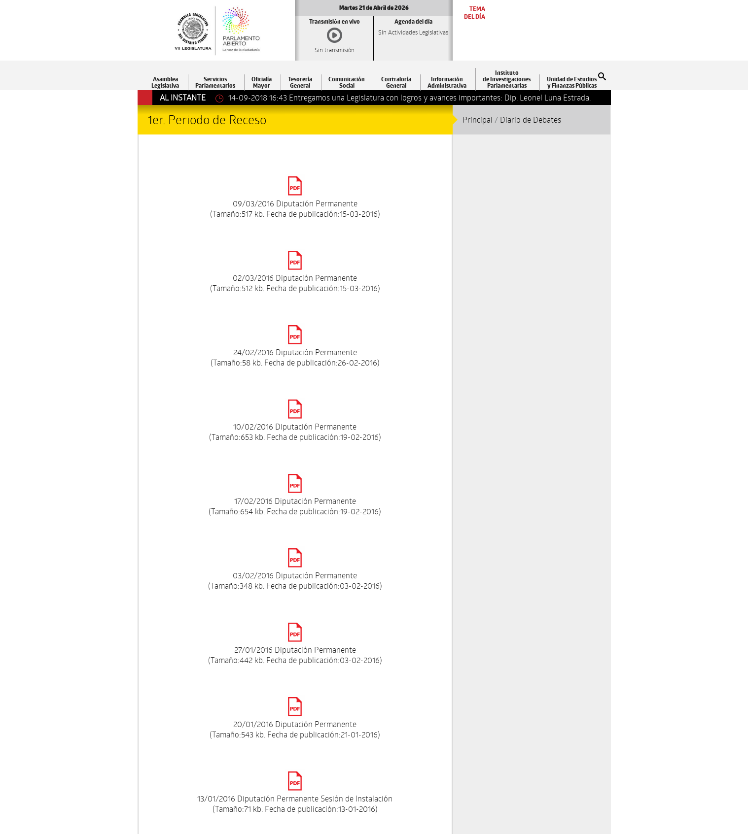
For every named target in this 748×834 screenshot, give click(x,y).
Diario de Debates (530, 119)
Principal (478, 119)
